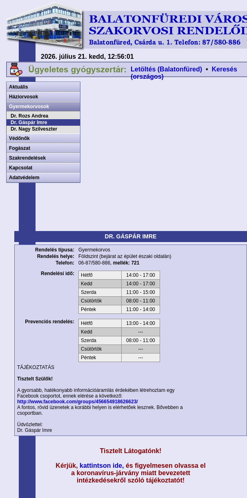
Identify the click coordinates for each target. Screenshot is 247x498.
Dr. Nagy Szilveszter (34, 129)
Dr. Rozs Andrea (29, 116)
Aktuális (18, 87)
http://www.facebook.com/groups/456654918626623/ (77, 402)
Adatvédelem (24, 177)
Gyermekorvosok (29, 106)
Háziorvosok (23, 97)
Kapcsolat (20, 168)
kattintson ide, (102, 465)
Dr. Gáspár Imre (29, 122)
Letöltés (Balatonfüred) (166, 69)
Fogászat (19, 148)
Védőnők (19, 138)
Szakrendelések (27, 158)
